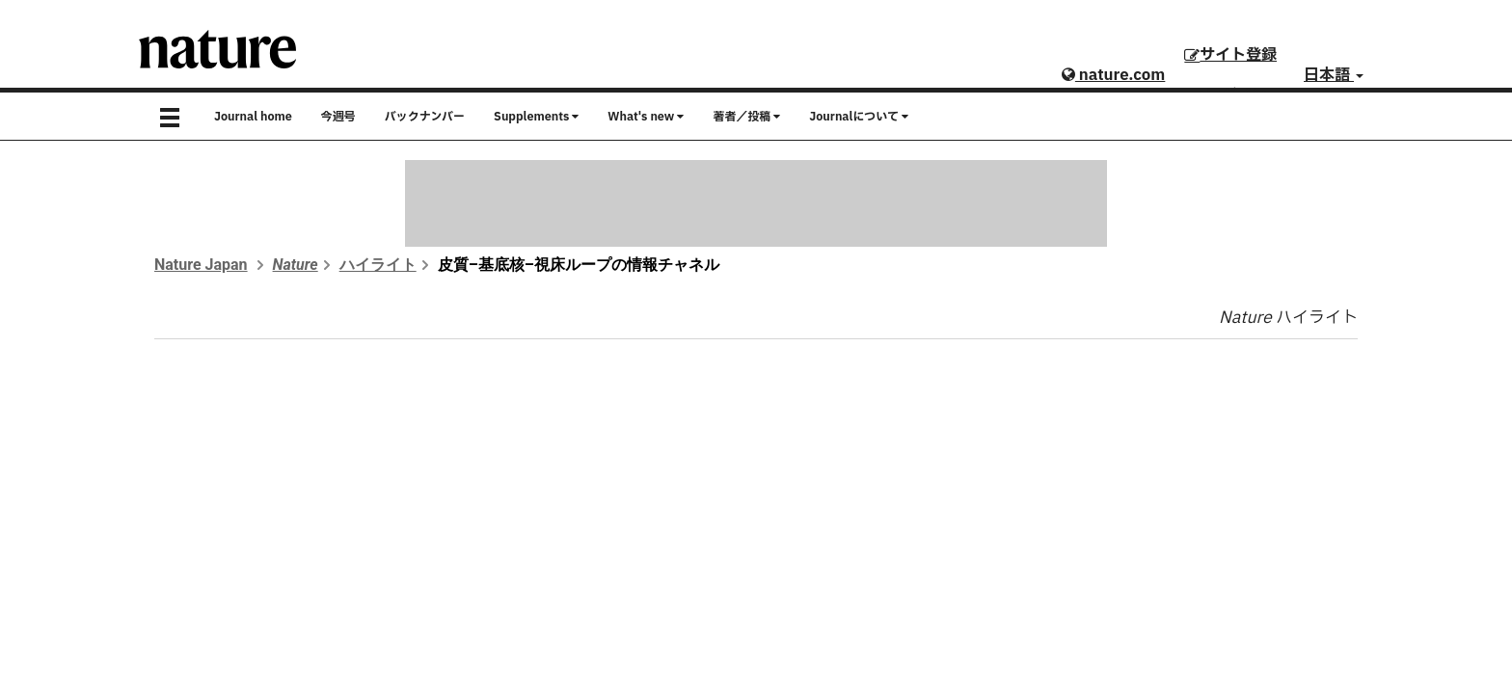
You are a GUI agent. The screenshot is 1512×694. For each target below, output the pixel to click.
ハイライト (378, 264)
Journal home (253, 116)
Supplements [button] (536, 116)
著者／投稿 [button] (746, 116)
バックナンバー (425, 116)
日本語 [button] (1334, 75)
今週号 (338, 116)
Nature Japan (201, 264)
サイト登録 (1230, 55)
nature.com (1113, 75)
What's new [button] (646, 116)
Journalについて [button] (858, 116)
